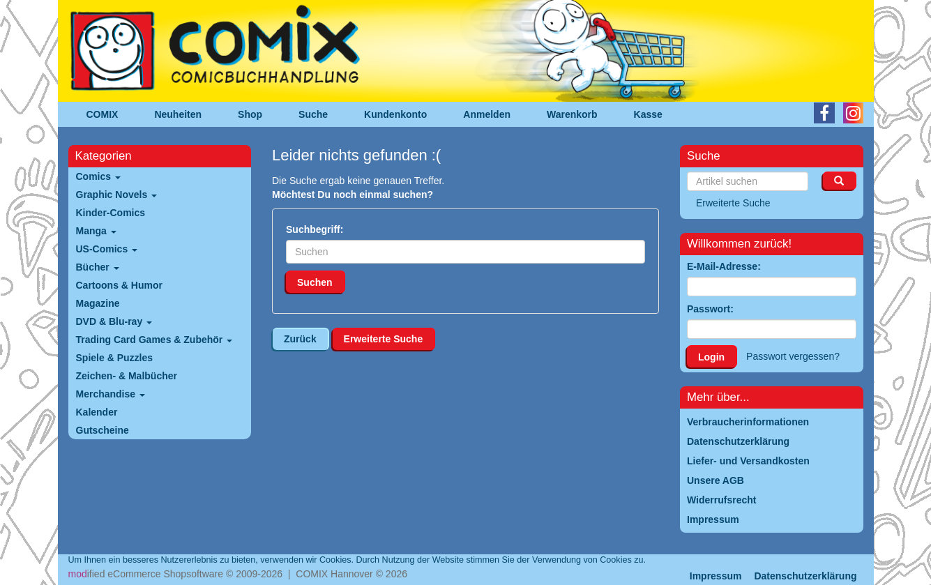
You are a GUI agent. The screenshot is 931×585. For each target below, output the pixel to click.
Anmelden (486, 114)
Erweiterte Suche (383, 338)
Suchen (315, 282)
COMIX (102, 114)
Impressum (716, 576)
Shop (250, 114)
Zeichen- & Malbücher (126, 375)
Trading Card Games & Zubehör (154, 339)
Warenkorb (572, 114)
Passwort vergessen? (793, 356)
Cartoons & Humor (119, 285)
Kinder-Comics (111, 212)
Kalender (97, 412)
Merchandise (110, 394)
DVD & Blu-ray (114, 321)
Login (711, 357)
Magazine (98, 303)
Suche (313, 114)
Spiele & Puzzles (114, 357)
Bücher (97, 267)
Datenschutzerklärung (805, 576)
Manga (96, 230)
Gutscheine (102, 430)
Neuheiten (178, 114)
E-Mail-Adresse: (724, 266)
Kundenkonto (395, 114)
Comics (98, 176)
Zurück (300, 338)
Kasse (648, 114)
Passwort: (710, 308)
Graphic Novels (117, 194)
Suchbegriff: (314, 229)
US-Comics (107, 248)
